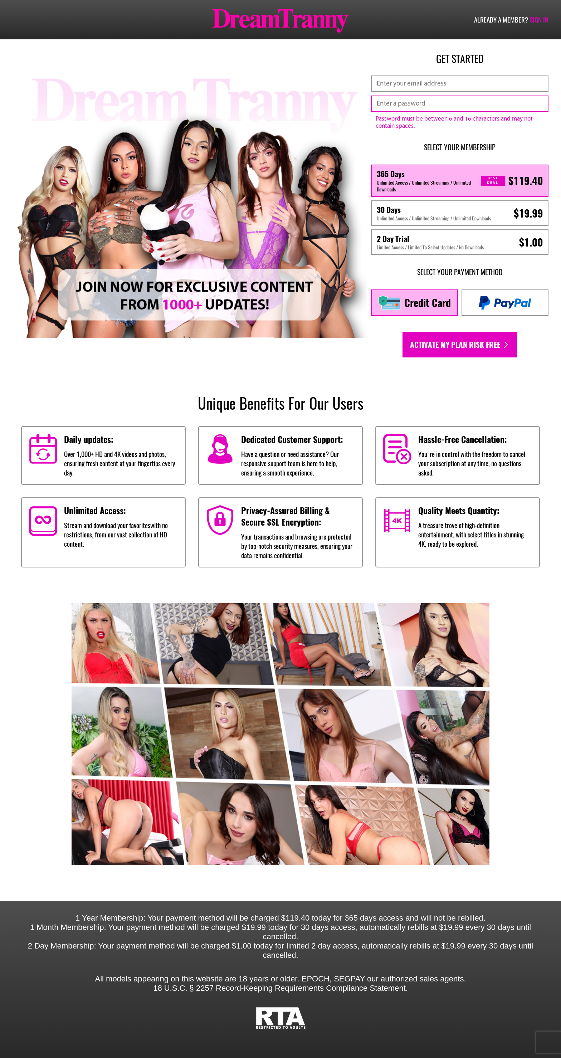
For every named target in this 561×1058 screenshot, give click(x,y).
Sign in (539, 19)
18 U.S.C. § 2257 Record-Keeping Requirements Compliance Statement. (280, 988)
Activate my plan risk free (459, 345)
